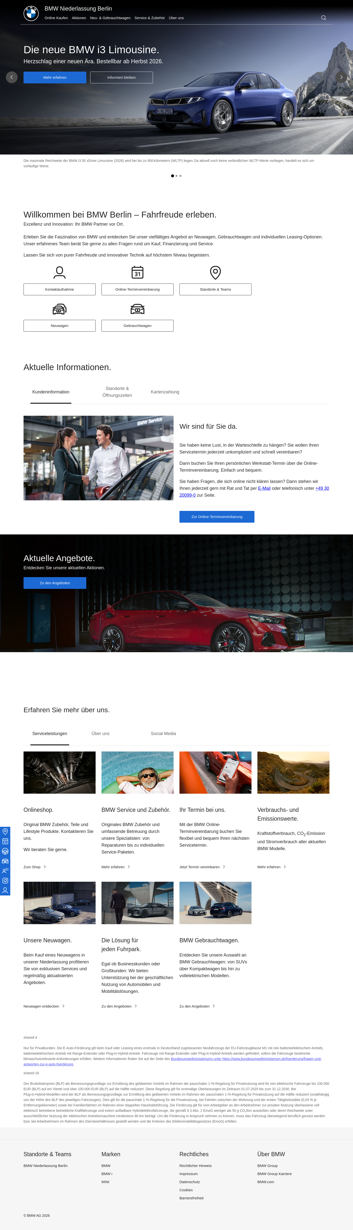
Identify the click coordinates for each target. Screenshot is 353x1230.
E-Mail (264, 488)
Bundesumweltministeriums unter (196, 1059)
